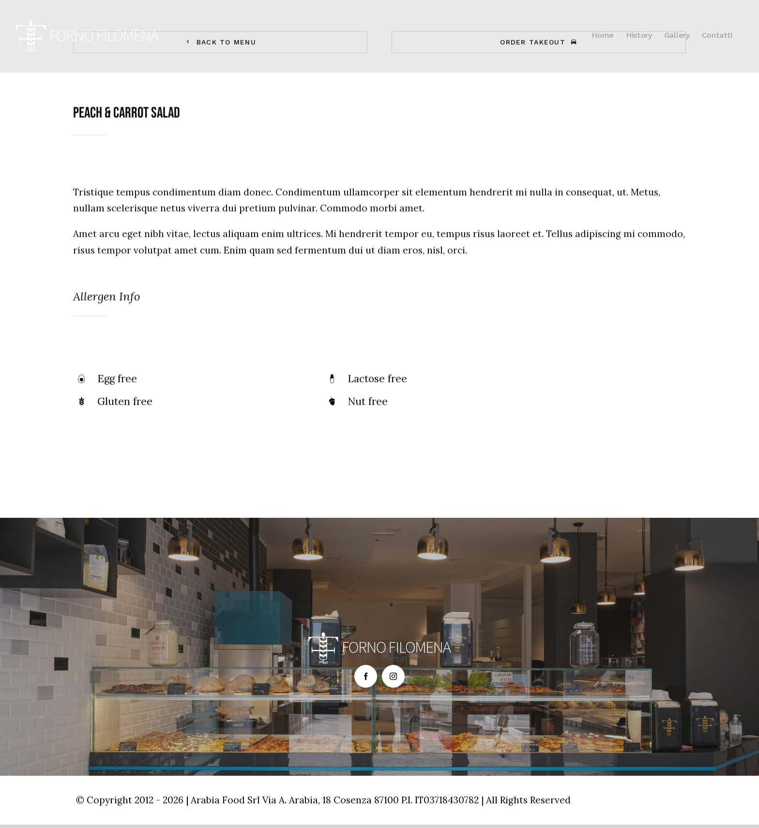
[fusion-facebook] (365, 676)
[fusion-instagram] (393, 676)
